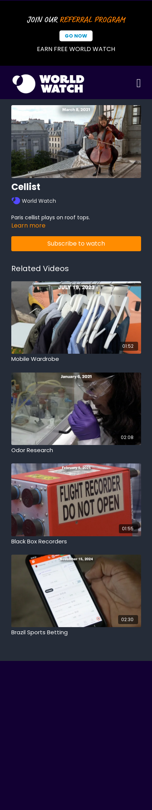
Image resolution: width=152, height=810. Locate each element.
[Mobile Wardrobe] (76, 359)
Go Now (76, 35)
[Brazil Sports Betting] (76, 632)
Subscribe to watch (76, 243)
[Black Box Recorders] (76, 541)
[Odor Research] (76, 450)
